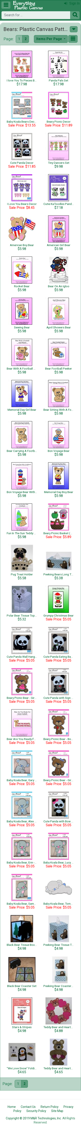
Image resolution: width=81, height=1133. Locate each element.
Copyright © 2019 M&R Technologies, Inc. (34, 1118)
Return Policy (50, 1107)
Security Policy (36, 1111)
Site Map (57, 1111)
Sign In (72, 3)
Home (12, 1107)
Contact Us (28, 1107)
